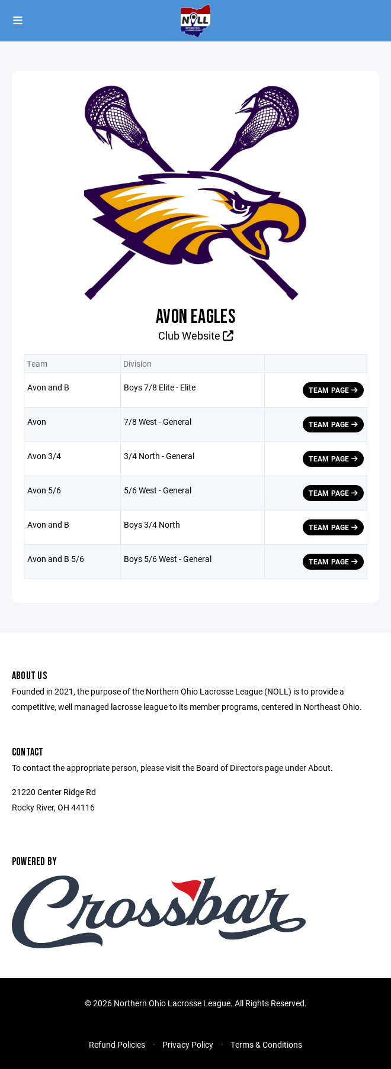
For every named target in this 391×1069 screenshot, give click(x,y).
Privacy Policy (187, 1044)
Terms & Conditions (266, 1044)
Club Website (195, 335)
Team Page (333, 390)
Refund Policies (117, 1044)
